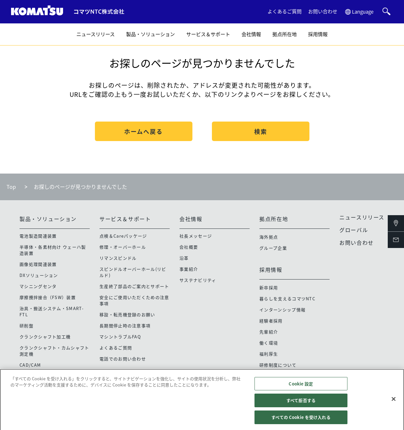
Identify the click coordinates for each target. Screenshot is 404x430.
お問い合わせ (322, 11)
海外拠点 (268, 237)
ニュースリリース (95, 34)
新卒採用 (268, 287)
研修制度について (277, 365)
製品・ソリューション (150, 34)
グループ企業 (273, 248)
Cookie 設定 (301, 387)
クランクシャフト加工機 (45, 336)
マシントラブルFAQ (120, 336)
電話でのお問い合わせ (122, 359)
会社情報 (251, 34)
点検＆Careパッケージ (123, 236)
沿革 (184, 258)
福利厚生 (268, 354)
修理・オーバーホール (122, 247)
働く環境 (268, 343)
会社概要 (188, 247)
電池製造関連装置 (38, 236)
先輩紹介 (268, 332)
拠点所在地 (284, 34)
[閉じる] (393, 402)
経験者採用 (271, 321)
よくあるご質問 (284, 11)
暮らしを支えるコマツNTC (287, 298)
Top (11, 186)
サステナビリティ (197, 280)
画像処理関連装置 (38, 264)
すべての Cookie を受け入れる (300, 420)
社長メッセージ (195, 236)
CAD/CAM (30, 365)
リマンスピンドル (118, 258)
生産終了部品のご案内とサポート (134, 286)
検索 (260, 131)
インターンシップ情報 (282, 309)
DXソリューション (39, 275)
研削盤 (26, 325)
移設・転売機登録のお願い (127, 314)
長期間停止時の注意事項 (124, 325)
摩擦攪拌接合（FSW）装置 (48, 297)
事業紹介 (188, 269)
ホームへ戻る (143, 131)
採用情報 (318, 34)
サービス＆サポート (208, 34)
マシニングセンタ (38, 286)
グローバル (353, 230)
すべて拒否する (301, 403)
